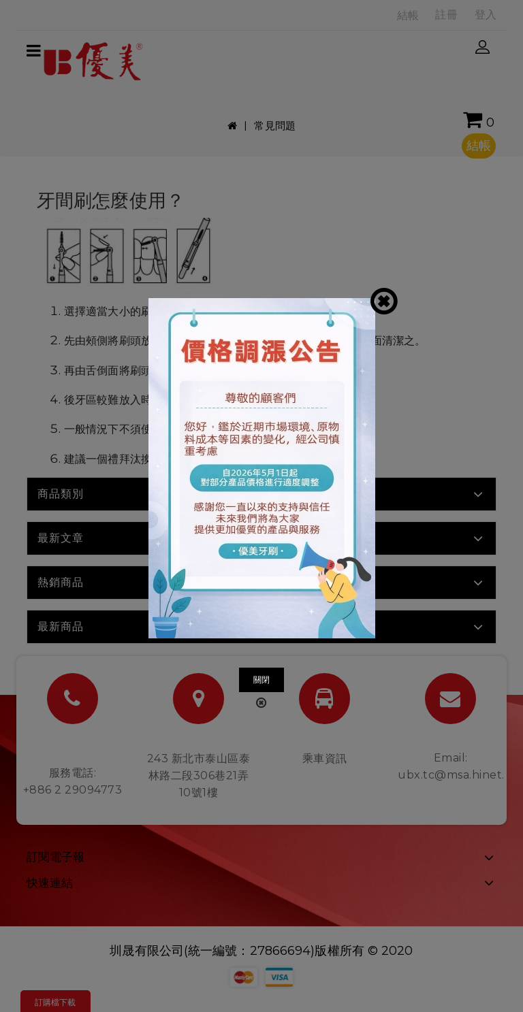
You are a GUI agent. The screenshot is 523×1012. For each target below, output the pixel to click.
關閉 (261, 679)
